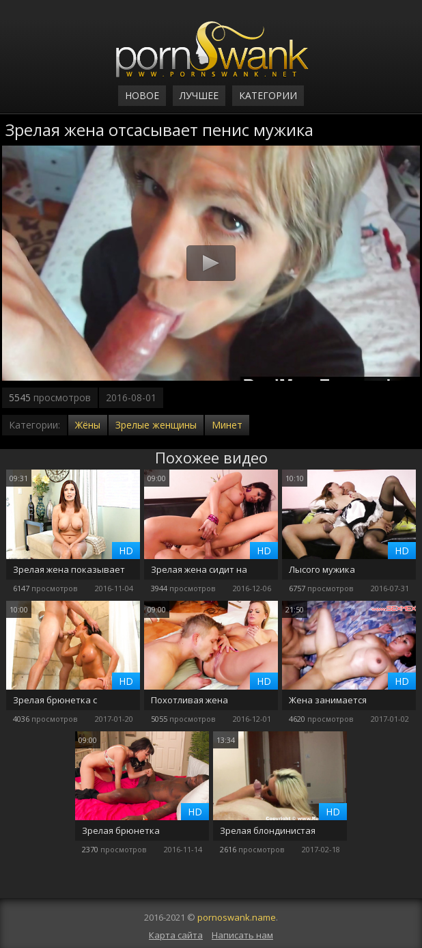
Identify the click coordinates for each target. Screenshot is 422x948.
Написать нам (242, 935)
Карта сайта (176, 935)
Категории (268, 95)
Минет (227, 424)
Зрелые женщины (156, 424)
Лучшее (199, 95)
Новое (142, 95)
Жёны (87, 424)
